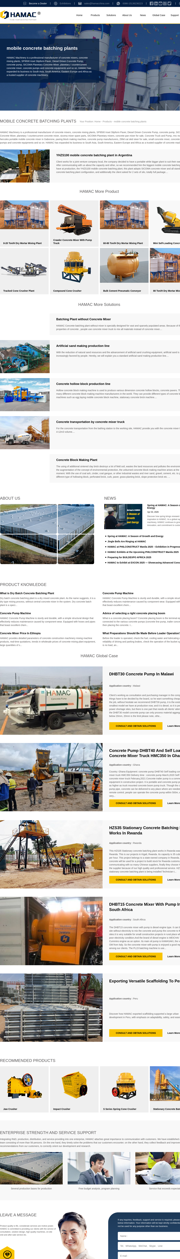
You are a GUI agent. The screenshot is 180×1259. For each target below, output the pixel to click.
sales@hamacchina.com (97, 3)
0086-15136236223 (133, 3)
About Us (127, 15)
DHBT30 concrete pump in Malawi (141, 674)
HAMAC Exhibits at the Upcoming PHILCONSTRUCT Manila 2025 (143, 552)
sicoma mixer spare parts (73, 135)
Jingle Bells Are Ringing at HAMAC (127, 541)
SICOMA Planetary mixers (100, 135)
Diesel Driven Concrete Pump (67, 61)
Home (79, 15)
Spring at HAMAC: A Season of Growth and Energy (135, 536)
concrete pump (14, 64)
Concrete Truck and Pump (158, 135)
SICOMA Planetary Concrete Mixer (41, 64)
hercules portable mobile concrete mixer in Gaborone (27, 139)
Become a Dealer (38, 3)
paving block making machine (71, 139)
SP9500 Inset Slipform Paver (36, 61)
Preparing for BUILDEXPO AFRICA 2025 (129, 557)
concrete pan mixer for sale (130, 135)
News (143, 15)
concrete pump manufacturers (102, 139)
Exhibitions (65, 3)
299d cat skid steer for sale (133, 139)
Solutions (111, 15)
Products (95, 15)
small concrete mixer (159, 139)
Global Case (158, 15)
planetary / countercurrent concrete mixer (38, 135)
